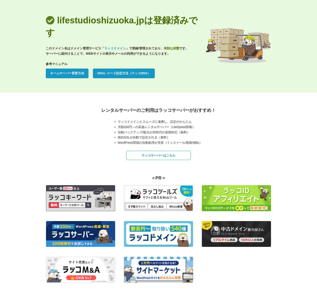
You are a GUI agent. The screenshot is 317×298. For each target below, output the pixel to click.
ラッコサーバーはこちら (158, 155)
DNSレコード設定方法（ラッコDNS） (123, 73)
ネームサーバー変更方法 (67, 73)
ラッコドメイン (115, 48)
